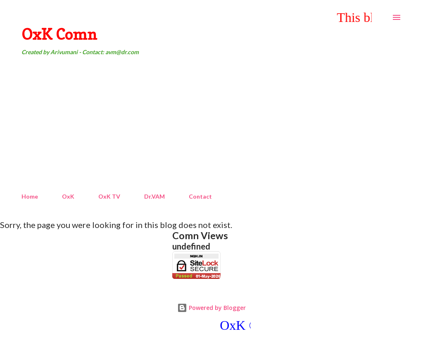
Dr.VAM (154, 196)
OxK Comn (59, 34)
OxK (68, 196)
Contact (200, 196)
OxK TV (109, 196)
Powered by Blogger (211, 308)
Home (29, 196)
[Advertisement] (211, 124)
